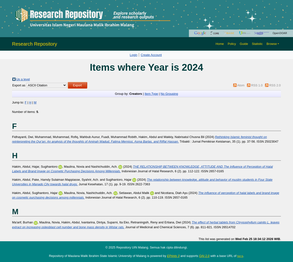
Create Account (151, 55)
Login (133, 55)
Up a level (23, 79)
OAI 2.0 (204, 256)
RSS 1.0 (257, 85)
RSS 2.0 (275, 85)
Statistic (257, 44)
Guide (244, 44)
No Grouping (169, 94)
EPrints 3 (173, 256)
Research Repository (34, 44)
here (240, 256)
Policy (232, 44)
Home (220, 44)
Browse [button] (271, 44)
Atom (241, 85)
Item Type (151, 94)
